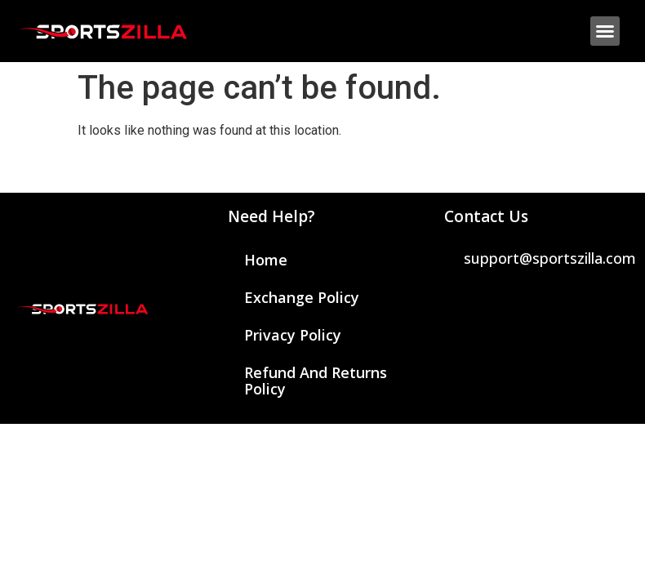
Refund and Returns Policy (315, 381)
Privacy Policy (292, 335)
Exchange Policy (301, 297)
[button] (605, 31)
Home (265, 260)
